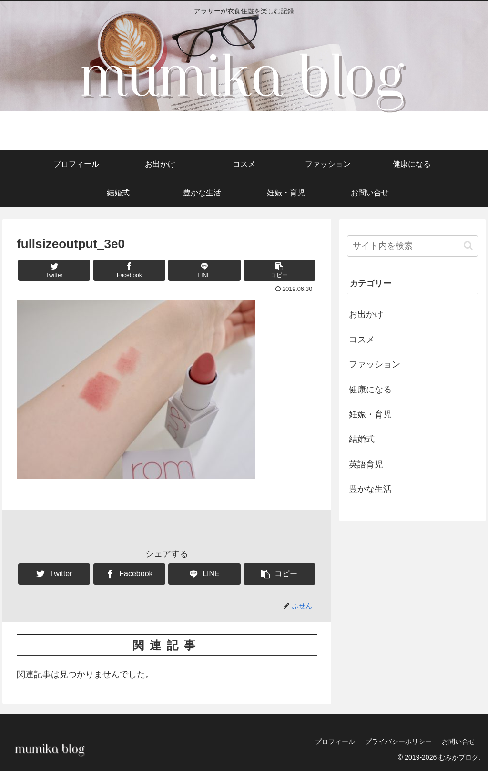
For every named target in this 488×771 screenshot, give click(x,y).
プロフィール (335, 741)
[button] (279, 270)
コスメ (362, 339)
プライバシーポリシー (398, 741)
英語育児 (366, 464)
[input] (412, 246)
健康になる (370, 389)
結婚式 (362, 439)
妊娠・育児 (370, 414)
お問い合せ (458, 741)
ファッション (374, 364)
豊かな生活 (370, 489)
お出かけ (366, 314)
